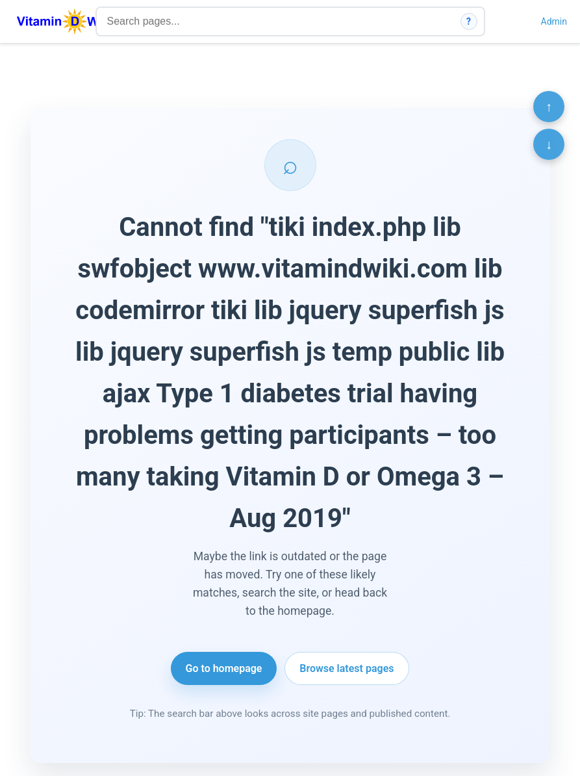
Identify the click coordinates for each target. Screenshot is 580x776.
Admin (554, 21)
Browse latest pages (346, 668)
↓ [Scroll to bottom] (549, 144)
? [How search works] (468, 21)
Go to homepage (224, 668)
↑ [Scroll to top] (549, 106)
